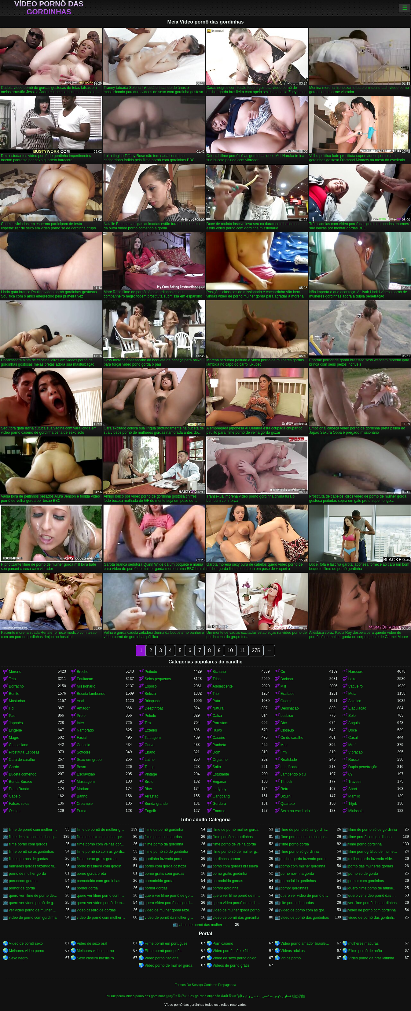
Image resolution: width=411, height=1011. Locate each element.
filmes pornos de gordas (28, 859)
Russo (353, 759)
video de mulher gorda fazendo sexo (169, 910)
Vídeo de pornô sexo (26, 943)
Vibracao (355, 752)
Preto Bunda (19, 789)
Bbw (148, 789)
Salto (217, 767)
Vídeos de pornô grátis (231, 965)
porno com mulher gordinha (303, 866)
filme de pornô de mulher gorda (101, 829)
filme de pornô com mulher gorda (33, 829)
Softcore (83, 752)
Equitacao (85, 679)
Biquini (286, 796)
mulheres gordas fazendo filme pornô (33, 866)
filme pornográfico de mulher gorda (372, 851)
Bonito (14, 694)
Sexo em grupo (89, 759)
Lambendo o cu (293, 774)
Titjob (352, 803)
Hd (11, 708)
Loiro (352, 679)
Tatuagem (153, 737)
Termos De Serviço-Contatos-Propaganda (205, 985)
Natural (219, 708)
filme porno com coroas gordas (305, 837)
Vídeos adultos (293, 951)
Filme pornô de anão (365, 951)
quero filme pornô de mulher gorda (372, 888)
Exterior (151, 730)
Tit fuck (286, 781)
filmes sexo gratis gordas (97, 859)
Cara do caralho (22, 759)
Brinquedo (153, 701)
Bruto (149, 781)
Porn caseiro (223, 943)
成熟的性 (298, 996)
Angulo (354, 723)
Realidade (289, 759)
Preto (81, 716)
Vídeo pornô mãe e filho (232, 951)
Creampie (85, 803)
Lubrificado (290, 767)
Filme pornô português (163, 951)
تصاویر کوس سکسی (276, 996)
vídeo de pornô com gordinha (33, 917)
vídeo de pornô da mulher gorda (169, 917)
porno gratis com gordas (164, 873)
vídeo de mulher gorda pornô (236, 910)
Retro (285, 789)
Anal (80, 701)
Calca (217, 716)
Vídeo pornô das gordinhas (49, 8)
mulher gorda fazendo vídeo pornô (372, 859)
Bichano (219, 672)
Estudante (221, 774)
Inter (80, 723)
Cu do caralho (292, 737)
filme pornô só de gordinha (166, 851)
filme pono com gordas (163, 837)
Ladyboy (219, 789)
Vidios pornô (291, 958)
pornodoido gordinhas (298, 881)
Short (352, 789)
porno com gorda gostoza (165, 866)
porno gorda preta (91, 873)
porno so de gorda (363, 873)
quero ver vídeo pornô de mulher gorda (101, 903)
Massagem (86, 781)
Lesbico (287, 716)
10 (230, 650)
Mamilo (354, 796)
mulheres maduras (363, 943)
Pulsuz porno (115, 996)
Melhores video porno (26, 951)
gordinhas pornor (226, 859)
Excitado (288, 694)
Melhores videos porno (95, 951)
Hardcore (355, 672)
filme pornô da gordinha (164, 844)
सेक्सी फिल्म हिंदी (231, 996)
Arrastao (151, 796)
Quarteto (288, 803)
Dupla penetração (362, 767)
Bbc (284, 723)
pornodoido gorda (159, 881)
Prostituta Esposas (24, 752)
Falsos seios (19, 803)
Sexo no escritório (295, 811)
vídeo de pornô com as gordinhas (305, 910)
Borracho (16, 686)
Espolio (150, 686)
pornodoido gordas (228, 881)
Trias (217, 679)
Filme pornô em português (166, 943)
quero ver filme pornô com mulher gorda (101, 895)
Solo (352, 716)
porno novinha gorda (297, 873)
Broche (82, 672)
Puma (81, 811)
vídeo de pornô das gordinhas (305, 917)
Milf (283, 686)
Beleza (150, 694)
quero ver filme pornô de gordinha (169, 895)
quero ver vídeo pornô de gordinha (33, 903)
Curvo (149, 745)
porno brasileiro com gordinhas (101, 866)
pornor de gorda (22, 888)
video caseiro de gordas (96, 910)
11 (242, 650)
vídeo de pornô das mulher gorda (202, 925)
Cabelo (14, 796)
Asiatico (354, 701)
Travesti (354, 781)
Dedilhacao (290, 708)
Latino (150, 759)
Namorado (85, 730)
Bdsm (81, 767)
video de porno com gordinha (372, 910)
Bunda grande (156, 803)
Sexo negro (18, 958)
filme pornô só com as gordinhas (101, 851)
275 (256, 650)
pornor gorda (87, 888)
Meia (352, 694)
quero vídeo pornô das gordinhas (169, 903)
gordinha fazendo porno (164, 859)
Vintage (151, 774)
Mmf (351, 745)
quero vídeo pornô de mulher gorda (237, 903)
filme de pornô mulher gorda (236, 829)
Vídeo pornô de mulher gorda (168, 965)
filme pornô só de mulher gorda (237, 851)
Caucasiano (18, 745)
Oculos (14, 811)
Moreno (15, 672)
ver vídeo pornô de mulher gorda (33, 910)
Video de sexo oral (92, 943)
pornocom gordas (23, 881)
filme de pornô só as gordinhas (305, 829)
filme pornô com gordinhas (369, 837)
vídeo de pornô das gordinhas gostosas (372, 917)
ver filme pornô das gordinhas (372, 903)
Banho (82, 796)
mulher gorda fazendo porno (304, 859)
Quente (286, 701)
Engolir (150, 811)
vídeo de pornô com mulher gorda (101, 917)
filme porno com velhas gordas (101, 844)
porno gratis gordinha (230, 873)
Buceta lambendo (91, 694)
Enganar (219, 781)
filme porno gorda (295, 844)
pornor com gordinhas (366, 881)
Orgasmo (220, 759)
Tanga (150, 767)
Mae (284, 745)
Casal (353, 737)
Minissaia (356, 811)
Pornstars (220, 723)
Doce (352, 730)
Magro (14, 737)
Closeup (287, 730)
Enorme (219, 811)
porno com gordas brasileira (235, 866)
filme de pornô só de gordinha (372, 829)
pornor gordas (156, 888)
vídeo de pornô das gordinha (236, 917)
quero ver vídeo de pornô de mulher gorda (305, 895)
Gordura (219, 803)
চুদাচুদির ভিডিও (176, 996)
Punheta (219, 745)
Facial (81, 737)
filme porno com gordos (28, 844)
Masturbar (17, 701)
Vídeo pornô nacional (162, 958)
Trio (216, 694)
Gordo (14, 767)
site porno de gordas (297, 903)
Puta (216, 701)
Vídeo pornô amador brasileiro (305, 943)
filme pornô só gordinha (300, 851)
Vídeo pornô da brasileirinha (371, 958)
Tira (148, 723)
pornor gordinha (226, 888)
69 (350, 774)
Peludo (150, 716)
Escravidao (86, 774)
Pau (12, 716)
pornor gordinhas (294, 888)
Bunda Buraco (20, 781)
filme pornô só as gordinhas (31, 851)
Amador (83, 708)
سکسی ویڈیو (252, 996)
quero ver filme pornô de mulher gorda (237, 895)
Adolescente (223, 686)
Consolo (83, 745)
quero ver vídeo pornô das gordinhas (372, 895)
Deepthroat (154, 708)
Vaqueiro (355, 686)
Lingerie (15, 730)
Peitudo (151, 672)
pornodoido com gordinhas (98, 881)
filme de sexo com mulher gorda (33, 837)
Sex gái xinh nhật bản (204, 996)
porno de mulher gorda (27, 873)
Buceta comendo (22, 774)
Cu (283, 672)
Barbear (287, 679)
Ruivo (217, 730)
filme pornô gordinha (365, 844)
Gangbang (221, 796)
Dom (216, 752)
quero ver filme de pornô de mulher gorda (33, 895)
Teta (12, 679)
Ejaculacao (357, 708)
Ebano (150, 752)
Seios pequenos (158, 679)
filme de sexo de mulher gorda (101, 837)
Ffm (284, 752)
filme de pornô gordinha (164, 829)
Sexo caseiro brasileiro (95, 958)
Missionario (86, 686)
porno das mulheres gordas (370, 866)
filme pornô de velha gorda (234, 844)
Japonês (16, 723)
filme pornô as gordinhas (233, 837)
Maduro (83, 789)
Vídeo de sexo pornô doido (234, 958)
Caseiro (219, 737)
